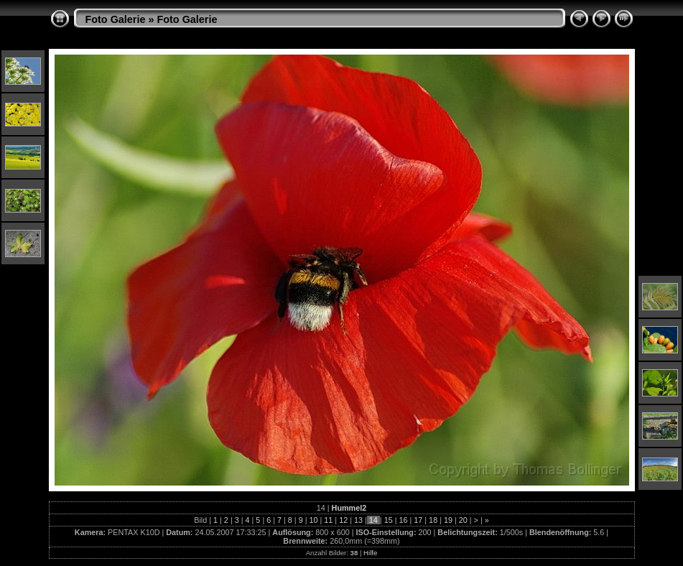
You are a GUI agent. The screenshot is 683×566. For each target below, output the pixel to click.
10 (313, 520)
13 (358, 520)
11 (328, 520)
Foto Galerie (115, 19)
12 (343, 520)
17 (418, 520)
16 (402, 520)
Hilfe (370, 553)
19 (448, 520)
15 (388, 520)
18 (433, 520)
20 (463, 520)
